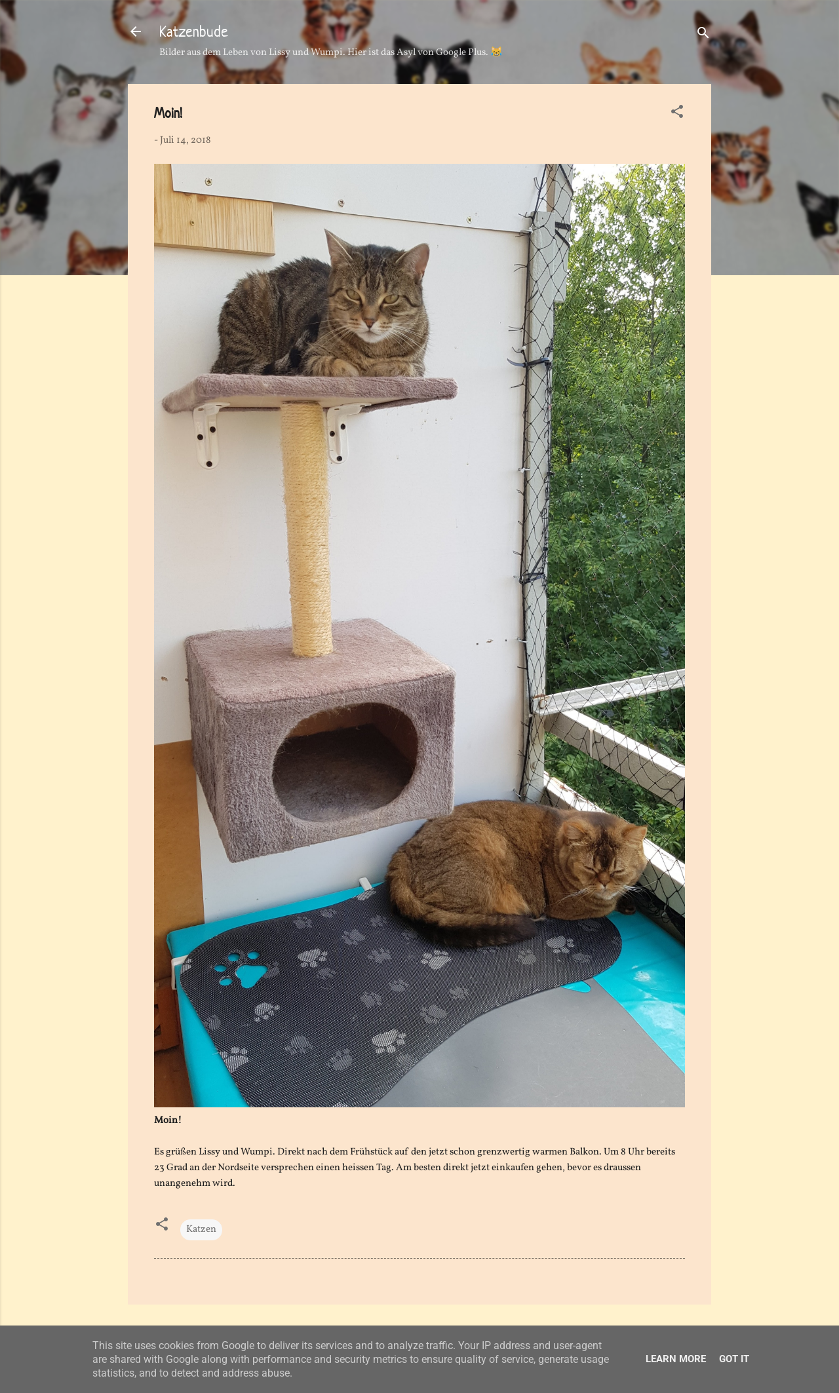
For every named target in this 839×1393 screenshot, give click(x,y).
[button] (677, 114)
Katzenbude (193, 31)
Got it (734, 1359)
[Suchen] (703, 36)
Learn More (676, 1359)
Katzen (201, 1229)
